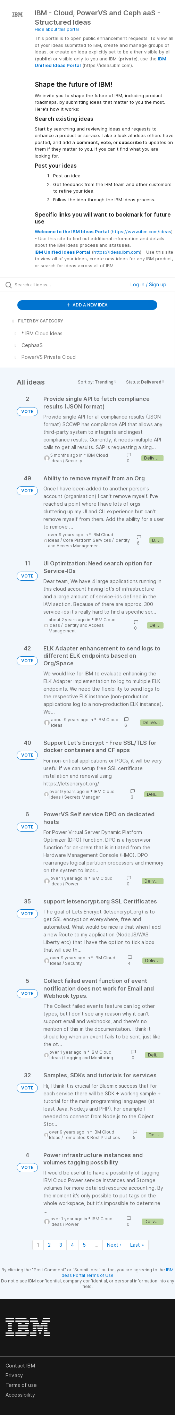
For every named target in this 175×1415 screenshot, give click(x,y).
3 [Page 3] (60, 1245)
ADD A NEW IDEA (87, 305)
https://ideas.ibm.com (116, 252)
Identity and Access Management (89, 543)
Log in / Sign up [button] (150, 284)
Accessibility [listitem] (20, 1395)
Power (72, 883)
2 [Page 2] (49, 1245)
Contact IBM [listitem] (20, 1365)
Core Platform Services (87, 540)
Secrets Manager (82, 797)
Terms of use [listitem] (21, 1385)
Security (73, 460)
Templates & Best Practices (92, 1137)
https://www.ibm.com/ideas (141, 231)
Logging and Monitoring (88, 1057)
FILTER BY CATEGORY (37, 320)
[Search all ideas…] (52, 284)
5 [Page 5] (84, 1245)
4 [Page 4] (72, 1245)
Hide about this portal (57, 29)
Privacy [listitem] (14, 1375)
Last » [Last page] (137, 1245)
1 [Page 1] (38, 1245)
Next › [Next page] (114, 1245)
